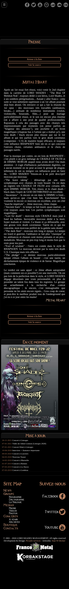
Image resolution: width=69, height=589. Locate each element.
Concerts (10, 542)
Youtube (55, 554)
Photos (13, 539)
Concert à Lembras (21, 496)
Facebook (54, 522)
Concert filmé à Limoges (24, 472)
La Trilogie (15, 528)
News (7, 516)
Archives (14, 548)
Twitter (55, 538)
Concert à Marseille (21, 486)
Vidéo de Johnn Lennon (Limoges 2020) (31, 469)
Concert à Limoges (21, 465)
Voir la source (34, 65)
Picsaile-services (33, 567)
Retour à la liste (34, 59)
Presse (12, 534)
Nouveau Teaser (20, 483)
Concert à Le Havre (21, 493)
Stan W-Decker (58, 567)
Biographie (15, 523)
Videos (13, 537)
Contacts (10, 554)
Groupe (8, 520)
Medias (8, 531)
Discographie (16, 525)
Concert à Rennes (21, 489)
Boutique (10, 551)
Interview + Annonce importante (27, 476)
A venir (13, 545)
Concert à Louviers (21, 479)
